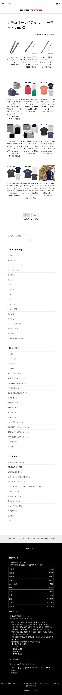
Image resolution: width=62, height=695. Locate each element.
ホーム (3, 683)
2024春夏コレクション (16, 422)
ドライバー (12, 260)
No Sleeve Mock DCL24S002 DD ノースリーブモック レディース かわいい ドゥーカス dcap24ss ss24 (30, 104)
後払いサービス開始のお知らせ (19, 477)
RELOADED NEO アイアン (17, 482)
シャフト (11, 290)
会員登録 (11, 516)
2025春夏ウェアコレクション (18, 427)
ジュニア (11, 364)
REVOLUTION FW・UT (16, 462)
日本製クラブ (13, 442)
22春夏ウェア (13, 408)
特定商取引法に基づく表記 (33, 683)
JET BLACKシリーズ (15, 388)
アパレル (11, 314)
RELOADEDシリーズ (15, 373)
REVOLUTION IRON (15, 467)
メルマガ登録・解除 (15, 506)
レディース (12, 359)
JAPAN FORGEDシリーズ (17, 383)
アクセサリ (12, 319)
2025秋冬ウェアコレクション (18, 432)
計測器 (10, 255)
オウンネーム (13, 398)
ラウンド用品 (13, 309)
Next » (35, 215)
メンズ (10, 354)
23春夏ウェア (13, 403)
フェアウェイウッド (15, 265)
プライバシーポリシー (53, 683)
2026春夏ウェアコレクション (18, 437)
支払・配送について (15, 683)
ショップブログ (13, 491)
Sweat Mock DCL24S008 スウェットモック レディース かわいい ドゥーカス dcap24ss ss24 (47, 104)
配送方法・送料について (17, 501)
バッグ (10, 299)
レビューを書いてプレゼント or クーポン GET (24, 486)
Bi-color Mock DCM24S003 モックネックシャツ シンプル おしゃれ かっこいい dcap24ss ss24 (14, 188)
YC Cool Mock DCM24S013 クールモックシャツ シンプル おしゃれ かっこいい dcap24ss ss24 (47, 188)
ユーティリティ (13, 270)
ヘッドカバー (13, 304)
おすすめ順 (37, 35)
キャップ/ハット (14, 329)
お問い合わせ (31, 686)
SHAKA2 (11, 447)
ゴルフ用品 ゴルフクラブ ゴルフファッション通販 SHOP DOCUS (31, 538)
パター (10, 285)
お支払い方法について (16, 496)
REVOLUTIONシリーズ (16, 378)
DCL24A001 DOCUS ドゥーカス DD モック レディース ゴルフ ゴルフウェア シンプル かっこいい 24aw (30, 146)
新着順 (52, 35)
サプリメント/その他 (15, 338)
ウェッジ (11, 280)
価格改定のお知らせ (15, 472)
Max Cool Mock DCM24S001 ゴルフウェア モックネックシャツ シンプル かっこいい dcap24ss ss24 (47, 146)
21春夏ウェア (13, 412)
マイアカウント (13, 511)
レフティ (11, 368)
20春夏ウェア (13, 417)
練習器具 (11, 333)
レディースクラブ (14, 324)
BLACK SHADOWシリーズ (17, 393)
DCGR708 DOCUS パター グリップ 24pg (14, 59)
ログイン (11, 521)
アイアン (11, 275)
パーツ (10, 294)
